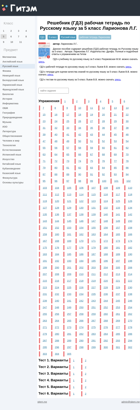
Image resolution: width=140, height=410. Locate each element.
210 (81, 274)
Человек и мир (10, 140)
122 (81, 201)
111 (45, 194)
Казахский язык (11, 173)
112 (57, 194)
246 (130, 300)
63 (44, 154)
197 (118, 260)
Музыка (6, 122)
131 (93, 207)
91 (91, 174)
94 (127, 174)
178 (81, 247)
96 (56, 181)
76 (103, 161)
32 (56, 127)
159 (45, 234)
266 (81, 320)
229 (118, 287)
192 (57, 260)
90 (79, 174)
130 (81, 207)
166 (130, 234)
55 (44, 147)
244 (106, 300)
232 (57, 294)
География (8, 112)
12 (103, 107)
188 (106, 254)
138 (81, 214)
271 (45, 327)
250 (81, 307)
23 (44, 121)
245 (118, 300)
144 (57, 221)
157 (118, 227)
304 (57, 353)
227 (93, 287)
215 (45, 280)
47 (44, 141)
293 (118, 340)
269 (118, 320)
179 (93, 247)
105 (69, 187)
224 (57, 287)
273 (69, 327)
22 (127, 114)
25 (67, 121)
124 (106, 201)
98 (79, 181)
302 (130, 347)
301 (118, 347)
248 (57, 307)
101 (116, 181)
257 (69, 314)
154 (81, 227)
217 (69, 280)
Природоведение (12, 117)
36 (103, 127)
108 (106, 187)
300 (106, 347)
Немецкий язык (11, 75)
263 (45, 320)
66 (79, 154)
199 (45, 267)
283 (93, 333)
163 (93, 234)
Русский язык (10, 66)
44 (103, 134)
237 (118, 294)
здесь (41, 61)
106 (81, 187)
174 (130, 240)
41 (67, 134)
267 (93, 320)
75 (91, 161)
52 (103, 141)
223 (45, 287)
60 (103, 147)
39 (44, 134)
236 (106, 294)
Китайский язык (11, 164)
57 (67, 147)
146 (81, 221)
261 (118, 314)
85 (115, 167)
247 (45, 307)
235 (93, 294)
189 (118, 254)
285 (118, 333)
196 (106, 260)
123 (93, 201)
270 (130, 320)
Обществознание (12, 136)
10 (11, 42)
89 (67, 174)
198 (130, 260)
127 (45, 207)
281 (69, 333)
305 (69, 353)
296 (57, 347)
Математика (9, 57)
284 (106, 333)
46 (127, 134)
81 (67, 167)
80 (56, 167)
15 (44, 114)
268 (106, 320)
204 (106, 267)
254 (130, 307)
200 (57, 267)
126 (130, 201)
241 (69, 300)
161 (69, 234)
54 (127, 141)
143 (45, 221)
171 (93, 240)
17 (67, 114)
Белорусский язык (13, 80)
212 (106, 274)
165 (118, 234)
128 (57, 207)
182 (130, 247)
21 (115, 114)
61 (115, 147)
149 (118, 221)
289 (69, 340)
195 (93, 260)
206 (130, 267)
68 (103, 154)
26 (79, 121)
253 (118, 307)
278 (130, 327)
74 (79, 161)
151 (45, 227)
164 (106, 234)
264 (57, 320)
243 (93, 300)
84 (103, 167)
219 (93, 280)
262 (130, 314)
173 (118, 240)
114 (81, 194)
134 (130, 207)
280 (57, 333)
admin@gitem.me (130, 402)
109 (118, 187)
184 (57, 254)
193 (69, 260)
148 (106, 221)
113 (69, 194)
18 (79, 114)
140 (106, 214)
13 (115, 107)
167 (45, 240)
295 (45, 347)
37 (115, 127)
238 (130, 294)
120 (57, 201)
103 (45, 187)
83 (91, 167)
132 (106, 207)
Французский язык (13, 89)
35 (91, 127)
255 (45, 314)
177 (69, 247)
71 (44, 161)
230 (130, 287)
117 (118, 194)
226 (81, 287)
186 (81, 254)
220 (106, 280)
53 (115, 141)
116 (106, 194)
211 (93, 274)
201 (69, 267)
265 (69, 320)
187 (93, 254)
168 (57, 240)
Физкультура (9, 178)
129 (69, 207)
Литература (9, 131)
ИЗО (4, 126)
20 (103, 114)
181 (118, 247)
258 (81, 314)
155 (93, 227)
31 (44, 127)
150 (130, 221)
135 (45, 214)
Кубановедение (11, 168)
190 (130, 254)
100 (104, 181)
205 (118, 267)
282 (81, 333)
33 (67, 127)
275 (93, 327)
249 (69, 307)
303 (45, 353)
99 (91, 181)
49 (67, 141)
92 (103, 174)
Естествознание (11, 150)
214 (130, 274)
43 (91, 134)
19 (91, 114)
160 (57, 234)
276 (106, 327)
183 (45, 254)
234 (81, 294)
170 (81, 240)
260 (106, 314)
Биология (8, 94)
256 (57, 314)
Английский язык (12, 61)
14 (127, 107)
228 (106, 287)
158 (130, 227)
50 (79, 141)
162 (81, 234)
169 (69, 240)
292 (106, 340)
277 (118, 327)
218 (81, 280)
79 (44, 167)
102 (128, 181)
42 (79, 134)
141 (118, 214)
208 (57, 274)
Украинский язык (12, 85)
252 (106, 307)
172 (106, 240)
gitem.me (10, 5)
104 (57, 187)
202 (81, 267)
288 (57, 340)
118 (130, 194)
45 (115, 134)
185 (69, 254)
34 (79, 127)
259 (93, 314)
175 (45, 247)
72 (56, 161)
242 (81, 300)
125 (118, 201)
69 (115, 154)
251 (93, 307)
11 (20, 42)
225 (69, 287)
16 (56, 114)
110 (130, 187)
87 (44, 174)
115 (93, 194)
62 (127, 147)
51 (91, 141)
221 (118, 280)
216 (57, 280)
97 (67, 181)
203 (93, 267)
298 (81, 347)
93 (115, 174)
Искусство (8, 159)
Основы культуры (12, 182)
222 (130, 280)
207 (45, 274)
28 (103, 121)
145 (69, 221)
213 (118, 274)
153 (69, 227)
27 (91, 121)
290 (81, 340)
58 (79, 147)
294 (130, 340)
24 (56, 121)
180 (106, 247)
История (7, 98)
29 (115, 121)
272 (57, 327)
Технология (9, 145)
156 (106, 227)
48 (56, 141)
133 (118, 207)
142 (130, 214)
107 (93, 187)
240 (57, 300)
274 (81, 327)
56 (56, 147)
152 (57, 227)
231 (45, 294)
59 (91, 147)
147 (93, 221)
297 (69, 347)
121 (69, 201)
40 (56, 134)
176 (57, 247)
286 (130, 333)
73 (67, 161)
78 (127, 161)
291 (93, 340)
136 (57, 214)
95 (44, 181)
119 (45, 201)
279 (45, 333)
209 (69, 274)
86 (127, 167)
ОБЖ (5, 108)
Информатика (10, 103)
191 (45, 260)
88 (56, 174)
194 (81, 260)
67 (91, 154)
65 (67, 154)
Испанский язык (11, 154)
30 (127, 121)
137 (69, 214)
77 (115, 161)
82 (79, 167)
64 (56, 154)
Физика (6, 71)
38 (127, 127)
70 (127, 154)
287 (45, 340)
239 (45, 300)
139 (93, 214)
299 (93, 347)
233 (69, 294)
